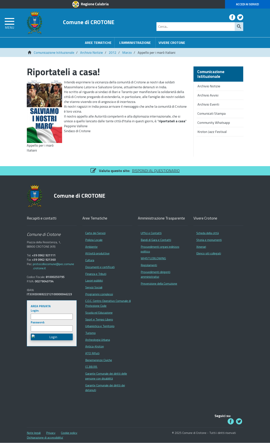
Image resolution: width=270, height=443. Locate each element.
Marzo (127, 52)
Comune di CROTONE (88, 22)
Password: (38, 322)
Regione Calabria (95, 4)
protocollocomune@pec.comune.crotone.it (53, 266)
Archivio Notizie (91, 52)
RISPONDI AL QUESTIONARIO (156, 171)
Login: (35, 311)
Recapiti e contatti (41, 218)
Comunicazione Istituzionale (54, 52)
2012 (112, 52)
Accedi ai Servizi (247, 4)
